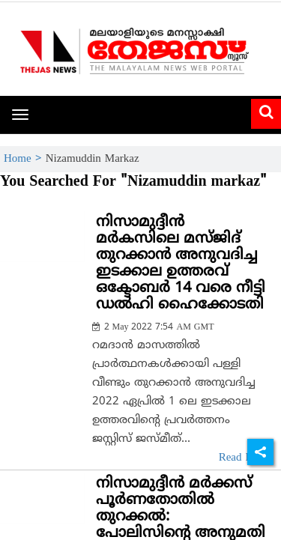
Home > (25, 159)
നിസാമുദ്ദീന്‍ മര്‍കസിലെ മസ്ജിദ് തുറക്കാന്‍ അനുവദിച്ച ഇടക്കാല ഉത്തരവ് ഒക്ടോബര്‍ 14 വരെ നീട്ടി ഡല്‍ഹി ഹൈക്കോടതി (180, 264)
